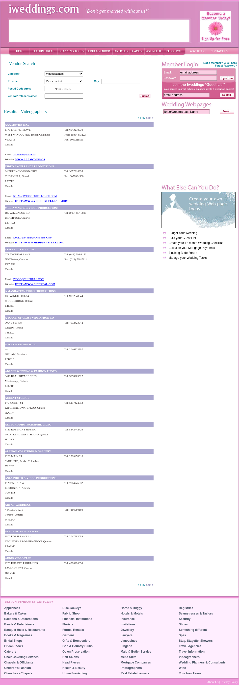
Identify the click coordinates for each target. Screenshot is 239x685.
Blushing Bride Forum (182, 253)
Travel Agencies (190, 646)
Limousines (129, 640)
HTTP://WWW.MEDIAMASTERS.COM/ (39, 242)
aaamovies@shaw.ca (24, 154)
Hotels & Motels (132, 613)
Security (184, 619)
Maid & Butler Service (136, 651)
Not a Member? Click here (220, 62)
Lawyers (127, 635)
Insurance (128, 619)
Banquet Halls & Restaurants (24, 630)
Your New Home (190, 673)
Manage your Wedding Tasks (187, 258)
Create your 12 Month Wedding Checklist (195, 243)
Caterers (10, 651)
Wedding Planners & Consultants (202, 662)
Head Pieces (71, 662)
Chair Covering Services (21, 657)
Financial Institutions (77, 619)
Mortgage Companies (136, 662)
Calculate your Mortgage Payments (191, 248)
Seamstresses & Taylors (196, 613)
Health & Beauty (73, 668)
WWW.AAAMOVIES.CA (30, 159)
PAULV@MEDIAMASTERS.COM (32, 237)
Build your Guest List (182, 238)
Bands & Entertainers (19, 624)
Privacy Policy (229, 682)
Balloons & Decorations (21, 619)
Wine (182, 668)
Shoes (183, 624)
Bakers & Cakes (15, 613)
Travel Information (192, 651)
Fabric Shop (71, 613)
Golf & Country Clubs (77, 646)
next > (150, 117)
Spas (182, 635)
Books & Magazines (18, 635)
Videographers (189, 657)
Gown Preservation (75, 651)
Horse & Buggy (131, 608)
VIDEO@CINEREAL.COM (28, 279)
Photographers (131, 668)
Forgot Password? (226, 65)
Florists (67, 624)
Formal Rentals (73, 630)
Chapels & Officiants (18, 662)
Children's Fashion (17, 668)
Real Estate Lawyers (135, 673)
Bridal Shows (13, 646)
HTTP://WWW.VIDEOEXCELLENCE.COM (42, 200)
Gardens (68, 635)
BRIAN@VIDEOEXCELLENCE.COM (35, 195)
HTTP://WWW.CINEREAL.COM (35, 284)
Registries (186, 608)
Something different (193, 630)
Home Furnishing (74, 673)
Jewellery (127, 630)
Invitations (128, 624)
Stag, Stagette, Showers (196, 640)
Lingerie (126, 646)
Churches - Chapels (18, 673)
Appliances (12, 608)
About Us (212, 682)
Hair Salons (70, 657)
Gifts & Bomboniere (76, 640)
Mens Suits (128, 657)
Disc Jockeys (71, 608)
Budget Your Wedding (182, 233)
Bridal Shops (13, 640)
